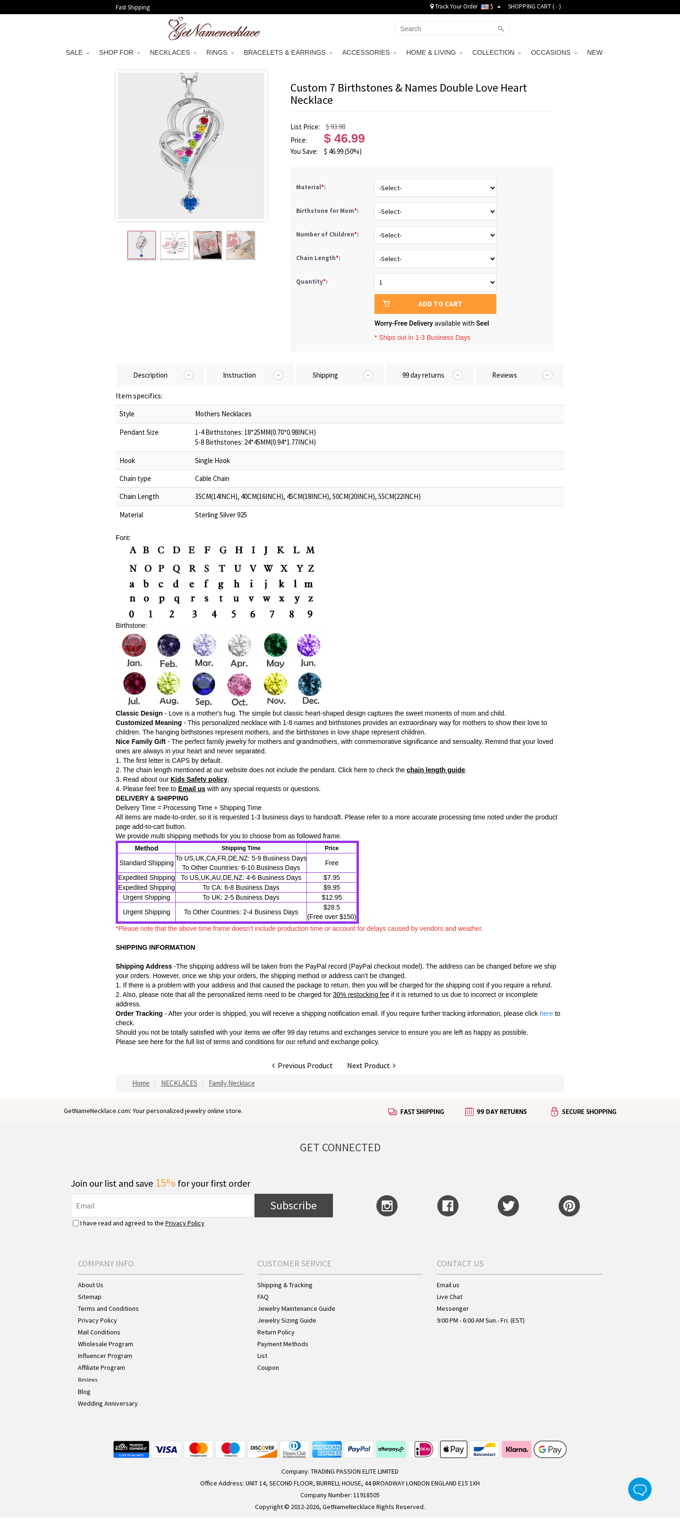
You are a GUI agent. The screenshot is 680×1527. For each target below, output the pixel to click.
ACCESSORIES (369, 52)
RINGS (220, 52)
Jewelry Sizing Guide (286, 1320)
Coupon (268, 1367)
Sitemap (90, 1296)
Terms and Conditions (108, 1308)
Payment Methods (282, 1344)
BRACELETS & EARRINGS (288, 52)
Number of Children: (328, 234)
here (156, 1042)
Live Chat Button (640, 1489)
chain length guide (436, 770)
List (262, 1355)
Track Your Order (453, 6)
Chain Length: (319, 258)
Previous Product (302, 1065)
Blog (84, 1391)
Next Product (371, 1065)
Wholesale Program (105, 1344)
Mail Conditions (99, 1332)
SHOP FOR (119, 52)
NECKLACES (173, 52)
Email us (191, 789)
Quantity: (312, 282)
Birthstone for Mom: (328, 211)
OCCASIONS (554, 52)
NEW (595, 52)
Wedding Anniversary (108, 1403)
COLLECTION (496, 52)
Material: (311, 187)
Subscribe (293, 1205)
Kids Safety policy (199, 779)
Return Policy (276, 1332)
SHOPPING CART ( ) (534, 6)
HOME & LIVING (434, 52)
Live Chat (449, 1296)
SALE (77, 52)
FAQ (263, 1296)
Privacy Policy (184, 1223)
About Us (90, 1285)
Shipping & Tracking (285, 1285)
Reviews (87, 1379)
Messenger (453, 1308)
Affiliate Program (101, 1367)
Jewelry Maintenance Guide (296, 1308)
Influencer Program (105, 1355)
